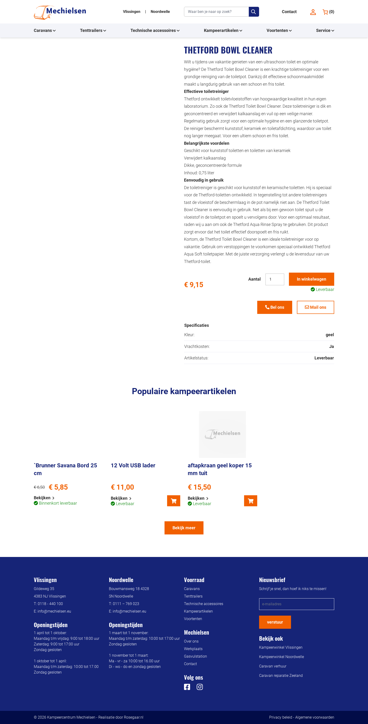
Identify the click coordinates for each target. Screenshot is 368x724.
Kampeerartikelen (223, 30)
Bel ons (274, 307)
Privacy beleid (280, 717)
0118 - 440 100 (50, 604)
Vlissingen (132, 11)
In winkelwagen (311, 279)
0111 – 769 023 (126, 604)
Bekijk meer (184, 527)
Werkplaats (193, 649)
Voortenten (279, 30)
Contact (289, 11)
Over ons (191, 641)
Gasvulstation (195, 656)
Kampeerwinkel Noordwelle (281, 657)
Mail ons (315, 307)
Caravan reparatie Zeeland (281, 675)
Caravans (45, 30)
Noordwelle (160, 11)
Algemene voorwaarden (314, 717)
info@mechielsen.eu (54, 611)
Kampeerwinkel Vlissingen (281, 647)
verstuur (275, 622)
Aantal (254, 279)
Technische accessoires (155, 30)
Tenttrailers (93, 30)
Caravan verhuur (272, 666)
